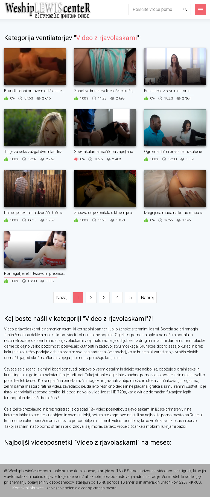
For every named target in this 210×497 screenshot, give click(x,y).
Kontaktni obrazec (28, 488)
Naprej (147, 297)
